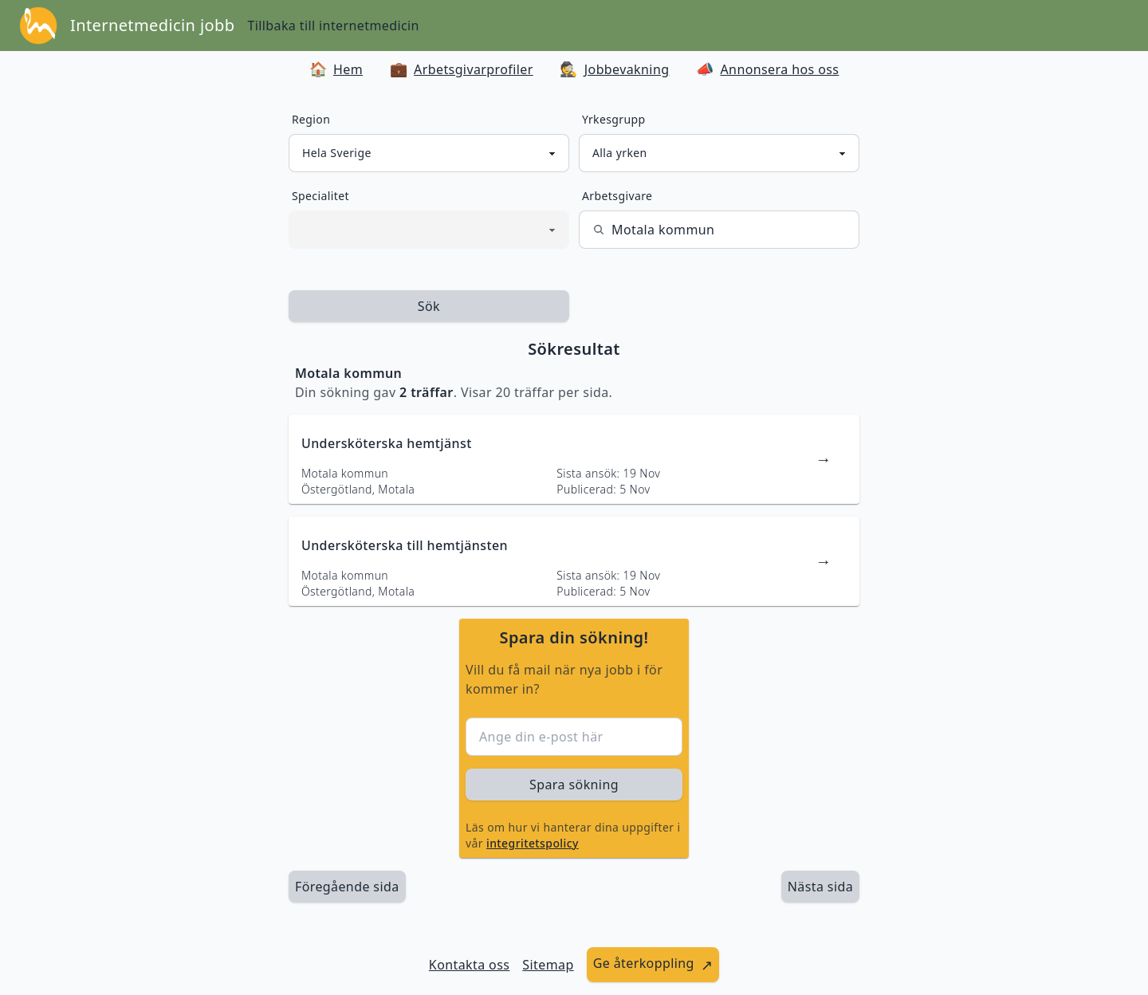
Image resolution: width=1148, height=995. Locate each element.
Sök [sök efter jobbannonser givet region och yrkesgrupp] (429, 306)
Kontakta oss (469, 964)
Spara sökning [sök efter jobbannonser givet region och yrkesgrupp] (574, 784)
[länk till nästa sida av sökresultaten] (820, 887)
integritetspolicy (532, 843)
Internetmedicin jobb (152, 25)
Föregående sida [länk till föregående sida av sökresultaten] (347, 886)
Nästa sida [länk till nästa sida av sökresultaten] (820, 886)
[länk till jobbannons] (574, 459)
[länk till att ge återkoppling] (653, 964)
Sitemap (547, 964)
